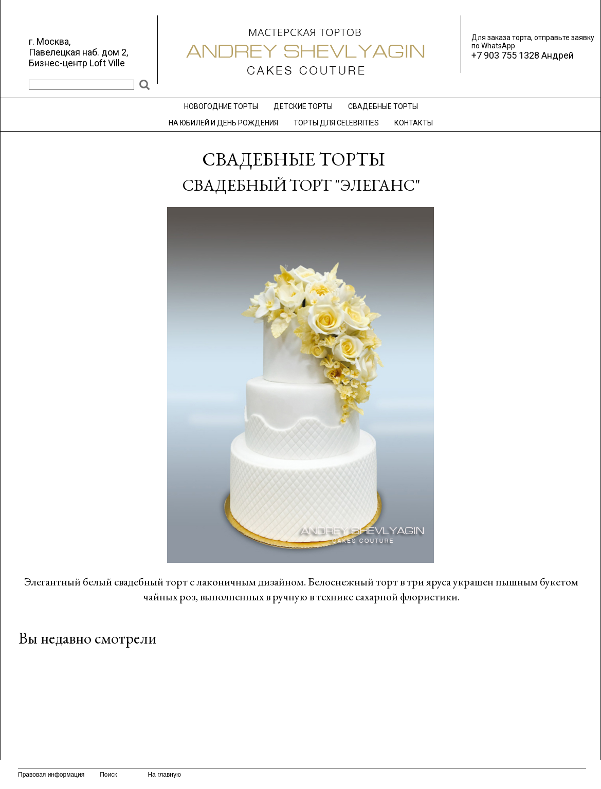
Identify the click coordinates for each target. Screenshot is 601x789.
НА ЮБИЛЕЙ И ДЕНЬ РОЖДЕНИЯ (223, 123)
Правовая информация (51, 774)
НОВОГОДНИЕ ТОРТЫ (221, 106)
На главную (164, 774)
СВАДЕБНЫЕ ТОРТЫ (383, 106)
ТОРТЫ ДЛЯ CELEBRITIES (336, 123)
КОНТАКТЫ (413, 123)
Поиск (108, 774)
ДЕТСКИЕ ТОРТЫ (303, 106)
